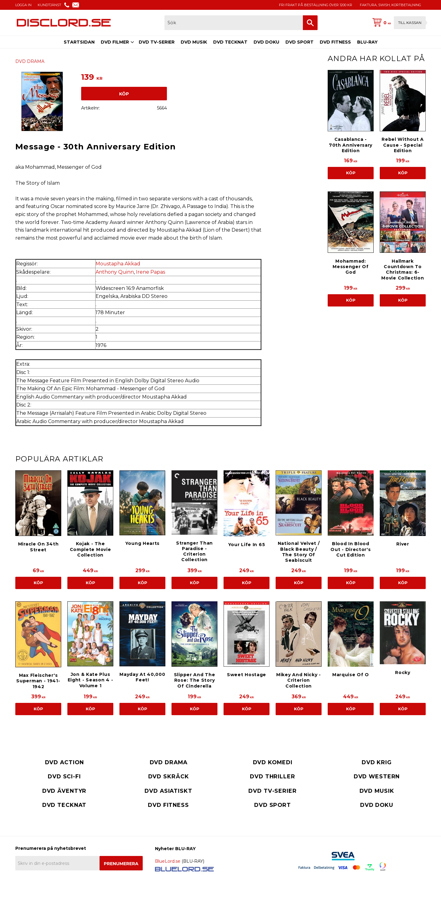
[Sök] (310, 22)
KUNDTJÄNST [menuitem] (49, 5)
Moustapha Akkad (118, 264)
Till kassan (409, 22)
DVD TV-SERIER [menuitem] (157, 42)
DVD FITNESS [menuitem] (335, 42)
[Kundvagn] (398, 22)
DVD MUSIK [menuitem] (194, 42)
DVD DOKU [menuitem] (266, 42)
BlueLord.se (167, 861)
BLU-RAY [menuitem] (367, 42)
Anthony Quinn (115, 272)
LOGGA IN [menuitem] (23, 5)
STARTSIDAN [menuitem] (79, 42)
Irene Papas (150, 272)
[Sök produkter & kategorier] (233, 22)
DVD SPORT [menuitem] (299, 42)
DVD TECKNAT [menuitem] (230, 42)
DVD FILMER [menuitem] (115, 42)
